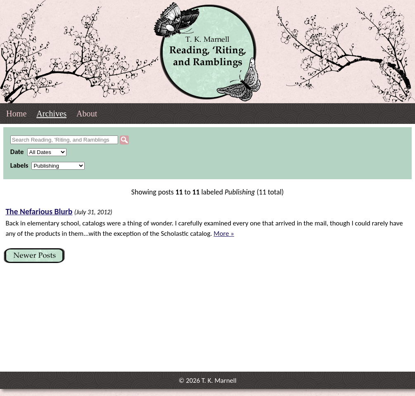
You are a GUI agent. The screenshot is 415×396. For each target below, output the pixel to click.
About (86, 113)
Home (16, 113)
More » (223, 233)
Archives (51, 113)
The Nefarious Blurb (38, 211)
